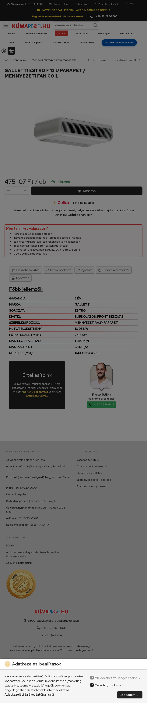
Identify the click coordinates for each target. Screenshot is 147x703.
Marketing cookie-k (108, 685)
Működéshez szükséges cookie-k (117, 678)
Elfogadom (130, 695)
